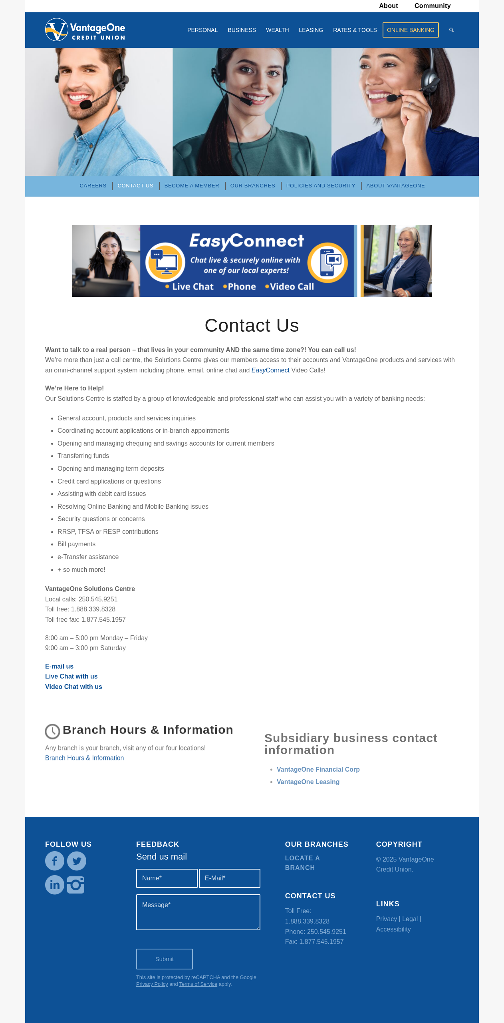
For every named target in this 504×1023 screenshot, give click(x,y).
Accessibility (393, 929)
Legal (410, 919)
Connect (271, 370)
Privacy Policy (152, 984)
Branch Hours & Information (148, 741)
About (388, 5)
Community (433, 5)
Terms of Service (198, 984)
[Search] (451, 30)
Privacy (386, 919)
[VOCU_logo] (85, 30)
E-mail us (59, 666)
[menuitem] (389, 6)
